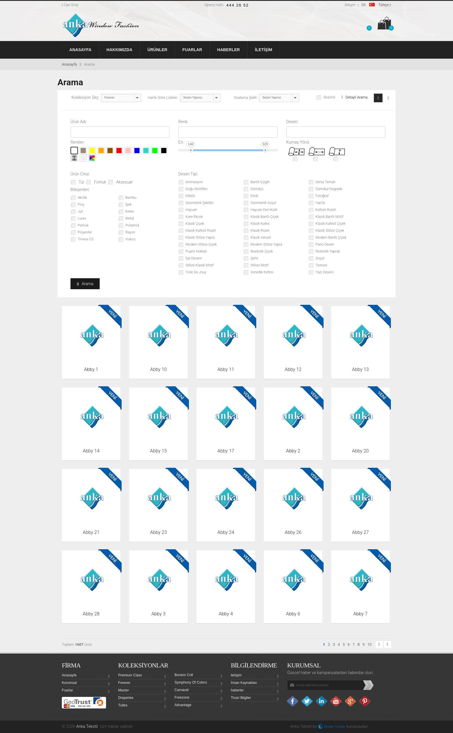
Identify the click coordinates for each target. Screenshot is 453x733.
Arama (89, 64)
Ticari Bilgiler (255, 699)
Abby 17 (226, 451)
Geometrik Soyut (263, 203)
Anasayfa (71, 64)
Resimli (329, 97)
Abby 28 (91, 614)
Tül (81, 182)
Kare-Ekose (194, 217)
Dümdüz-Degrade (328, 189)
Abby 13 (360, 369)
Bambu (130, 198)
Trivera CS (85, 239)
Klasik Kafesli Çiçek (330, 224)
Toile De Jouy (195, 272)
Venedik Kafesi (261, 272)
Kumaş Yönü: (298, 142)
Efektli (190, 196)
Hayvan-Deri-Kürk (263, 210)
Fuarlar (85, 691)
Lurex (82, 218)
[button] (369, 24)
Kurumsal (85, 683)
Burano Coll (198, 676)
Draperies (142, 699)
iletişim (350, 5)
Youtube (336, 701)
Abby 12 (293, 369)
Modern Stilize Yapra (266, 244)
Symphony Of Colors (198, 683)
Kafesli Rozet (325, 210)
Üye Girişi (70, 5)
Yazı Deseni (324, 272)
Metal (129, 218)
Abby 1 (91, 369)
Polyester (85, 232)
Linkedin (322, 701)
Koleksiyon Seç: (85, 97)
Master (142, 691)
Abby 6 (293, 614)
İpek (128, 205)
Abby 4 (226, 614)
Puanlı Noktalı (196, 251)
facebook (293, 701)
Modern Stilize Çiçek (201, 244)
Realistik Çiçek (261, 251)
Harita (320, 203)
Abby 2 (293, 451)
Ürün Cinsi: (80, 174)
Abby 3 (158, 614)
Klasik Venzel (260, 237)
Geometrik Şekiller (199, 203)
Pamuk (83, 225)
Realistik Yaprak (327, 251)
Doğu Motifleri (196, 189)
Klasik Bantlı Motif (329, 217)
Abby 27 (360, 532)
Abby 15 (158, 451)
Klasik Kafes (260, 224)
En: (181, 142)
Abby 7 (360, 614)
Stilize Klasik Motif (199, 265)
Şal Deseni (193, 258)
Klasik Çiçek (194, 224)
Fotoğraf (321, 196)
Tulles (142, 706)
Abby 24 (226, 532)
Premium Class (142, 676)
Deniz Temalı (325, 182)
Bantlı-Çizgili (259, 182)
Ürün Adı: (78, 121)
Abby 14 (91, 451)
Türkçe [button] (376, 5)
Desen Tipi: (188, 174)
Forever (142, 683)
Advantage (198, 706)
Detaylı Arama (354, 97)
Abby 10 (158, 369)
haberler (255, 691)
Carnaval (198, 691)
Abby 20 (360, 451)
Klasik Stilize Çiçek (329, 231)
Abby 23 (158, 532)
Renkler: (77, 142)
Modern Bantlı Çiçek (330, 237)
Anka (294, 726)
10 (369, 644)
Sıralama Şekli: (246, 97)
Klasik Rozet (260, 231)
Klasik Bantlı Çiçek (264, 217)
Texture (321, 265)
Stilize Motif (259, 265)
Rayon (130, 232)
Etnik (254, 196)
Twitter (307, 701)
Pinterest (365, 701)
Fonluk (99, 182)
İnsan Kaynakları (255, 683)
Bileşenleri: (80, 189)
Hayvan (191, 210)
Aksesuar (124, 182)
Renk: (183, 121)
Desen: (292, 121)
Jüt (80, 211)
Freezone (198, 698)
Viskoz (130, 239)
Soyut (319, 258)
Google (351, 701)
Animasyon (194, 182)
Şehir (254, 258)
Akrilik (82, 198)
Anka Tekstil (87, 726)
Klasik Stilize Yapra (199, 237)
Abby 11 (226, 369)
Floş (81, 205)
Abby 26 (293, 532)
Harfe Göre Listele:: (163, 97)
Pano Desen (324, 244)
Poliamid (132, 225)
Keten (129, 211)
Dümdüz (256, 189)
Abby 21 (91, 532)
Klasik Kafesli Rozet (200, 231)
